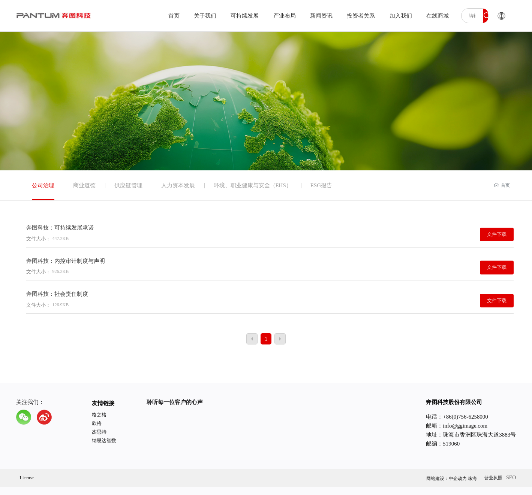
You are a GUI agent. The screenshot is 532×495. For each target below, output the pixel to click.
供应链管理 (128, 185)
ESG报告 (321, 185)
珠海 (472, 478)
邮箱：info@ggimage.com (456, 426)
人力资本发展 (178, 185)
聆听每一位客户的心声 (175, 402)
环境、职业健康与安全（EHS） (253, 185)
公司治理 (43, 185)
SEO (511, 477)
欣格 (97, 423)
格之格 (99, 414)
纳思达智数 (104, 440)
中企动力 (458, 478)
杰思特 (99, 432)
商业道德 (84, 185)
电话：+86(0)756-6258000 (457, 417)
